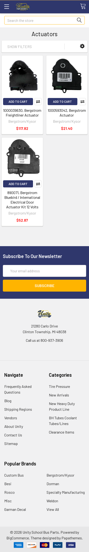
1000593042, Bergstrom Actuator (67, 112)
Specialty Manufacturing (66, 492)
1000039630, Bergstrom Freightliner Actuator (22, 112)
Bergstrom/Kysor (60, 475)
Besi (7, 483)
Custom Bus (14, 475)
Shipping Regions (18, 409)
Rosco (9, 492)
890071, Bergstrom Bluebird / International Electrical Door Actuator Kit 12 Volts (22, 199)
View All (53, 509)
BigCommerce (17, 538)
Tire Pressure (59, 386)
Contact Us (13, 435)
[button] (82, 46)
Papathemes (71, 538)
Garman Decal (15, 509)
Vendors (10, 417)
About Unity (13, 426)
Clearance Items (61, 432)
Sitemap (11, 443)
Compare (38, 101)
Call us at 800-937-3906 (44, 340)
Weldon (52, 500)
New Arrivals (59, 395)
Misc (8, 500)
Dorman (53, 483)
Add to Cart (18, 101)
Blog (7, 400)
